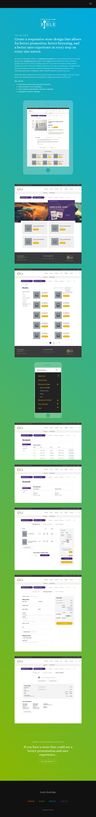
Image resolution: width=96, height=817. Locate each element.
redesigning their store (32, 61)
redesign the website (46, 59)
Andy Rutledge (48, 792)
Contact (64, 801)
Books (41, 801)
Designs (31, 801)
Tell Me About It (48, 761)
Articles (52, 801)
